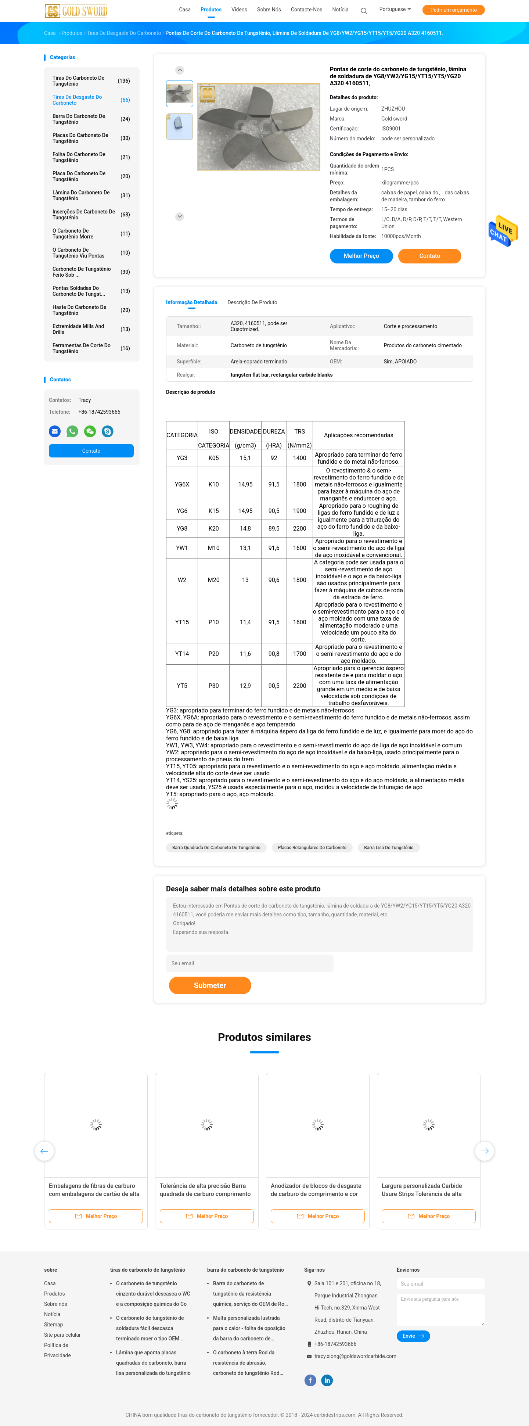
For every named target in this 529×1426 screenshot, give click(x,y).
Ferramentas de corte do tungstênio (91, 348)
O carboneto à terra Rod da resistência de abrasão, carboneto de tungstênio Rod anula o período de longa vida (246, 1364)
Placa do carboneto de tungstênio (91, 176)
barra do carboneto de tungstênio (91, 119)
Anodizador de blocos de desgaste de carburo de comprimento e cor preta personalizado (316, 1194)
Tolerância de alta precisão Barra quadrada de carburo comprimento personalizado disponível (205, 1194)
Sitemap (53, 1325)
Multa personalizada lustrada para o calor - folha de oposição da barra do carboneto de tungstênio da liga (249, 1329)
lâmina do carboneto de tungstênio (91, 195)
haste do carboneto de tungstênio (91, 310)
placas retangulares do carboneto (312, 847)
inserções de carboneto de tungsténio (91, 214)
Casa (50, 1283)
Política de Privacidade (57, 1350)
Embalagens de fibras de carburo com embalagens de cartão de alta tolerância (94, 1194)
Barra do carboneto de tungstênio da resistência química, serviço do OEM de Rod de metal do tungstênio (250, 1294)
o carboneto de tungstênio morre (91, 234)
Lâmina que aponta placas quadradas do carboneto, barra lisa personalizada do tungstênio (153, 1363)
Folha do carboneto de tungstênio (91, 157)
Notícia (52, 1314)
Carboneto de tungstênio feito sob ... (91, 272)
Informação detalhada (191, 302)
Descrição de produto (252, 302)
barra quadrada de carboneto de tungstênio (216, 847)
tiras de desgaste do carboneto (91, 100)
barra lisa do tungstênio (388, 847)
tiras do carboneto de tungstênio (91, 81)
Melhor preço (361, 255)
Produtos (54, 1294)
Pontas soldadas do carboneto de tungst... (91, 291)
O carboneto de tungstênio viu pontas (91, 253)
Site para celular (62, 1335)
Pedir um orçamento (454, 10)
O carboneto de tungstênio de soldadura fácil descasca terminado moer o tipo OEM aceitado (150, 1329)
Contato (91, 451)
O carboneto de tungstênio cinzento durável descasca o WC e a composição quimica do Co (153, 1293)
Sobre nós (55, 1304)
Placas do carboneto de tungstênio (91, 138)
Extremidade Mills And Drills (91, 329)
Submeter (210, 985)
